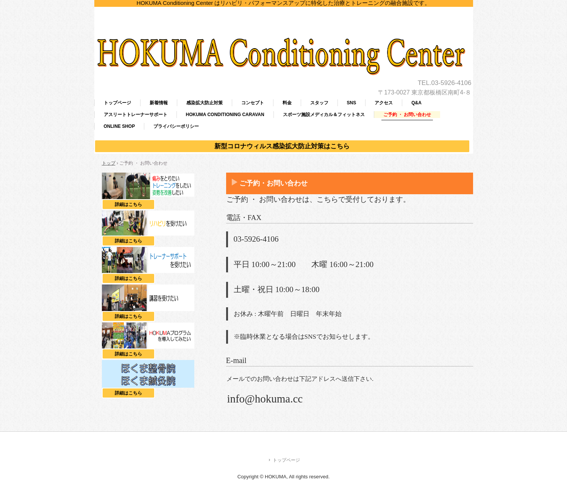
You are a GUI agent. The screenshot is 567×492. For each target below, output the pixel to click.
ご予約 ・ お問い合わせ (407, 114)
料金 (287, 102)
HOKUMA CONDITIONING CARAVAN (225, 114)
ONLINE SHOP (119, 126)
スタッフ (319, 102)
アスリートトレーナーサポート (135, 114)
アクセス (384, 102)
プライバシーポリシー (176, 126)
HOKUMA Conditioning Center (283, 27)
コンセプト (252, 102)
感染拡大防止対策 (204, 102)
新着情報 (159, 102)
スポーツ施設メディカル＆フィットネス (324, 114)
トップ (109, 163)
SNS (351, 102)
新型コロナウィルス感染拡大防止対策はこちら (282, 146)
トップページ (117, 102)
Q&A (416, 102)
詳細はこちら (135, 204)
